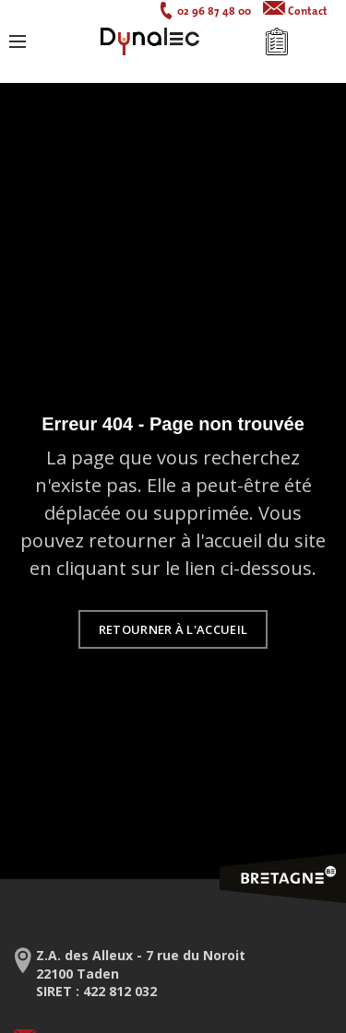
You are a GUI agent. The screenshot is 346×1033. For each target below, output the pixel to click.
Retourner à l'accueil (173, 629)
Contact (308, 10)
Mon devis (277, 41)
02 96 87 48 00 (214, 10)
